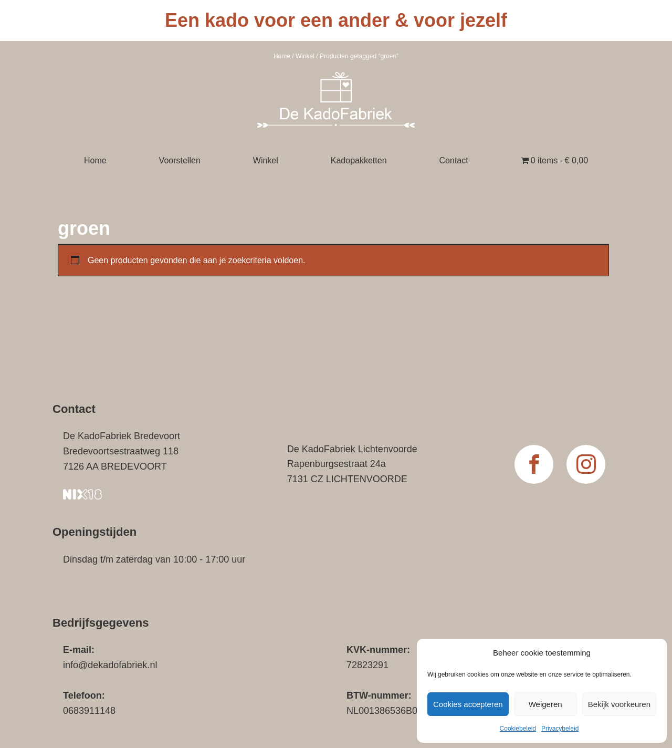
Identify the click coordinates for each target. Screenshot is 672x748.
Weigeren (545, 704)
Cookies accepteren (468, 704)
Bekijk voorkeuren (619, 704)
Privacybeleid (560, 728)
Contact (453, 160)
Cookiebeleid (518, 728)
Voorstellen (180, 160)
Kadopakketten (359, 160)
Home (282, 56)
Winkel (305, 56)
